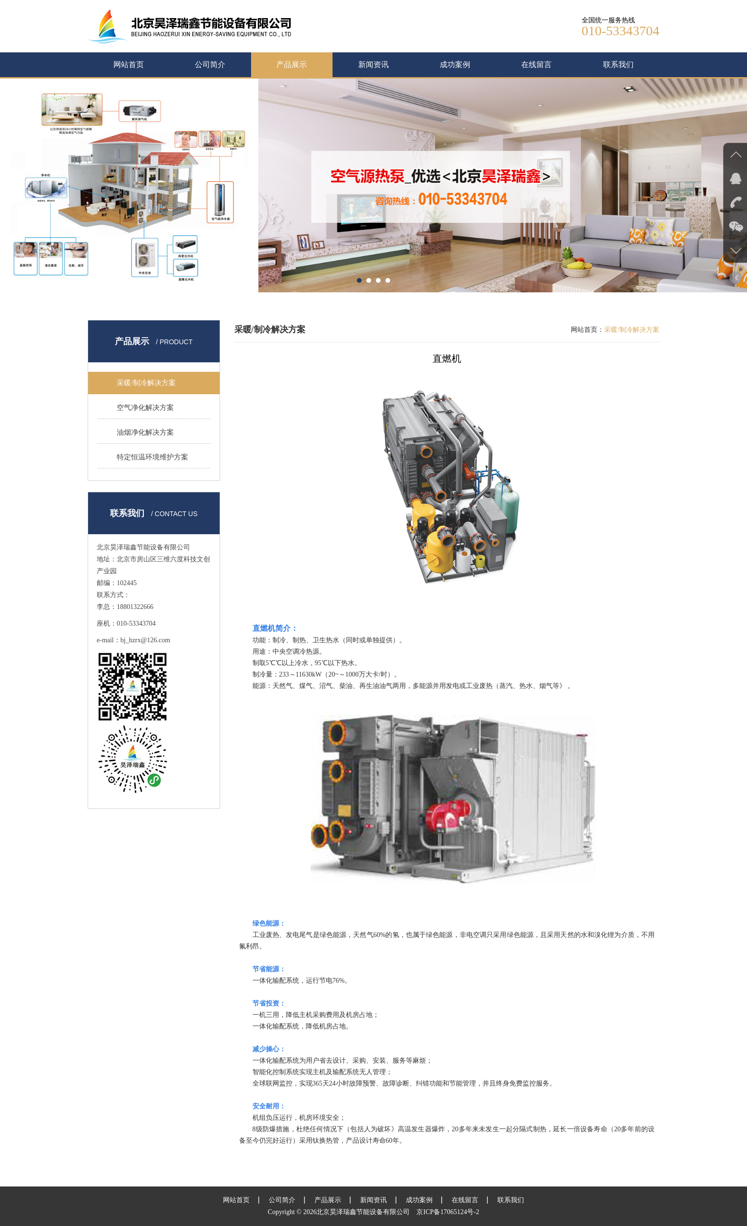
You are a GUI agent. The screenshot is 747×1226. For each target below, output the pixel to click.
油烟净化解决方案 (145, 432)
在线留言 (536, 64)
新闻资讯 (373, 64)
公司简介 (210, 64)
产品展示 (291, 64)
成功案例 (455, 64)
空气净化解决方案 (145, 407)
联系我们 (618, 64)
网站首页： (587, 329)
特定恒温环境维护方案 (152, 457)
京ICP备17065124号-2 (447, 1212)
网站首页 (128, 64)
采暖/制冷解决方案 (146, 383)
